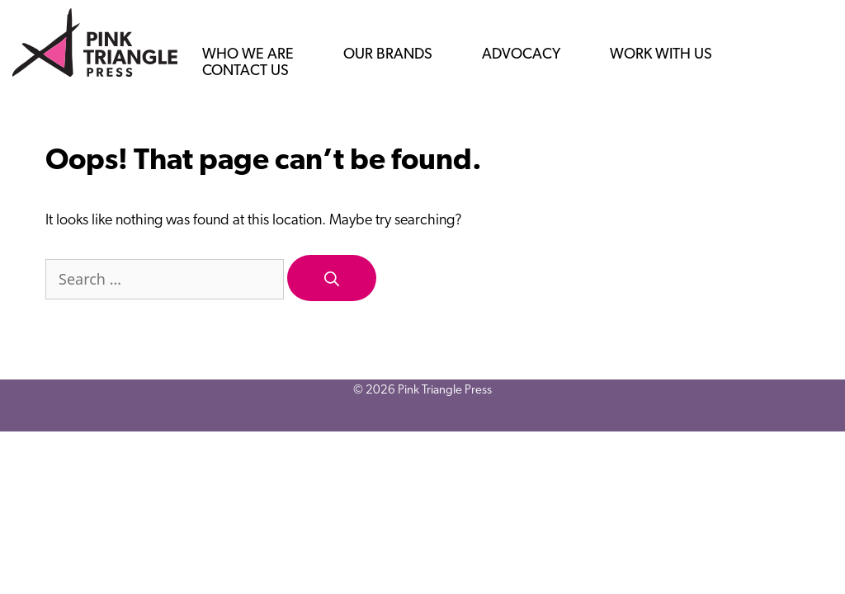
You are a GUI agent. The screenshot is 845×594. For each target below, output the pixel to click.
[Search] (331, 278)
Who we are (248, 55)
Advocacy (521, 55)
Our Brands (387, 55)
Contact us (245, 71)
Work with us (661, 55)
